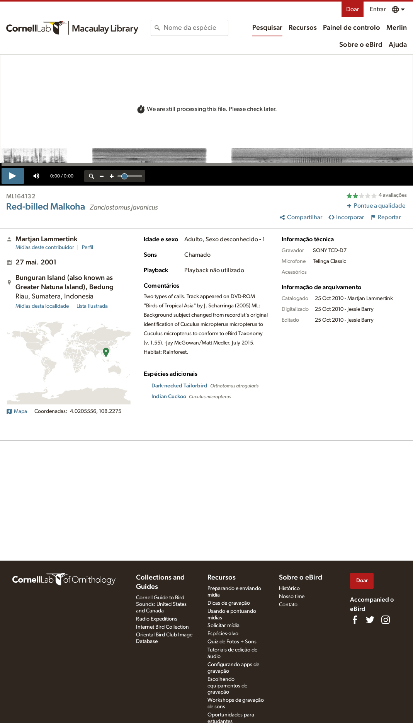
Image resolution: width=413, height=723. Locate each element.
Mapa (16, 411)
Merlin (396, 27)
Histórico (289, 588)
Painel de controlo (351, 27)
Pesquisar (267, 27)
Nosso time (291, 596)
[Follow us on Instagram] (385, 619)
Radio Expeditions (156, 619)
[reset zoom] (91, 176)
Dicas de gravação (228, 603)
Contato (288, 604)
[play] (13, 176)
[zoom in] (111, 176)
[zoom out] (101, 176)
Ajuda (398, 44)
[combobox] (195, 28)
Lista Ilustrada (92, 306)
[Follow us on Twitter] (370, 619)
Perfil (87, 247)
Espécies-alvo (222, 633)
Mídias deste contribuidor (44, 247)
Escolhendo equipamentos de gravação (227, 686)
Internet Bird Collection (162, 627)
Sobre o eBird (360, 44)
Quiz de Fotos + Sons (232, 642)
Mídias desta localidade (42, 306)
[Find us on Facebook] (354, 619)
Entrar (378, 9)
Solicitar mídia (223, 625)
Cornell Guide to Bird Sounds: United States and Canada (161, 604)
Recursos (303, 27)
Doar (352, 9)
